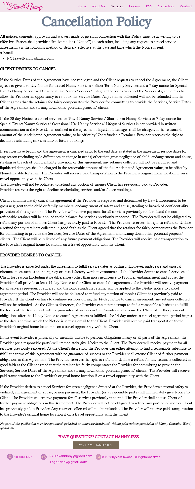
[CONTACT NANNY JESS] (96, 445)
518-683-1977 (23, 457)
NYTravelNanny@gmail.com (30, 58)
